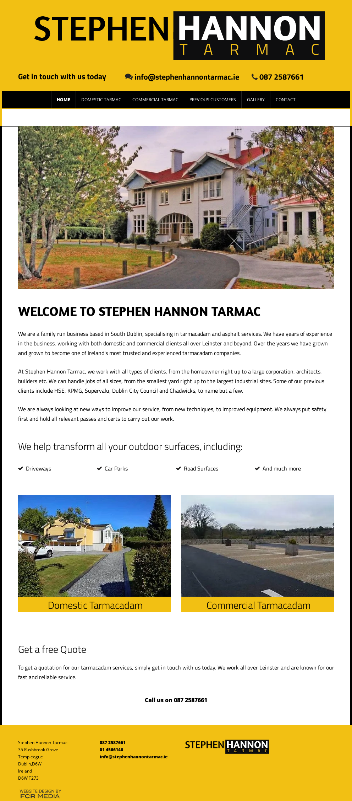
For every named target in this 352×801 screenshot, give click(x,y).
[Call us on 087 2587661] (176, 700)
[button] (176, 207)
